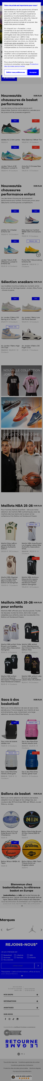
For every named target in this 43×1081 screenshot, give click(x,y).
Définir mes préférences (15, 72)
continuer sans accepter (14, 43)
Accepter (33, 72)
